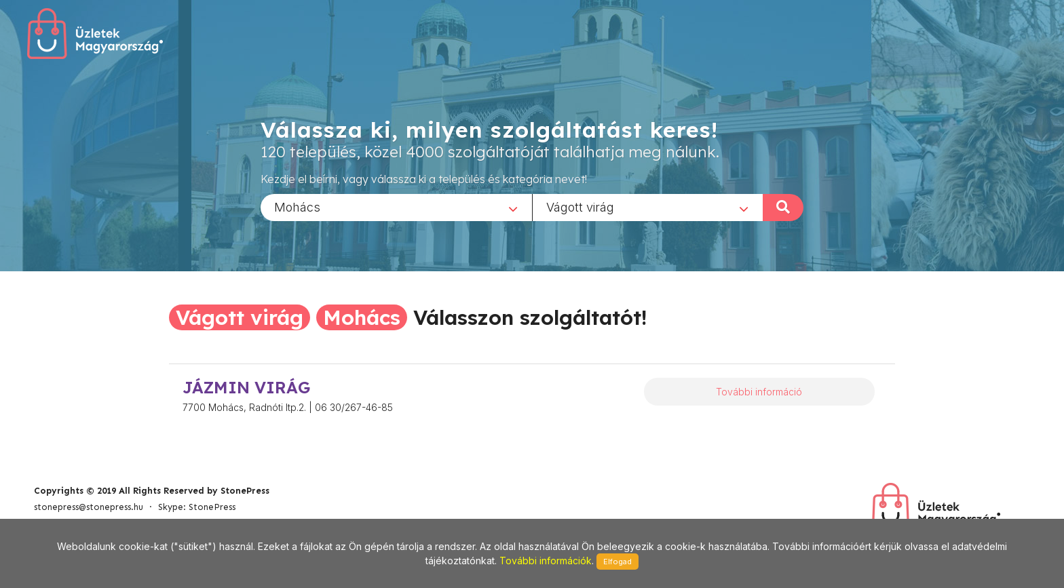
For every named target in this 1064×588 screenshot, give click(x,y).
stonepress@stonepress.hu (88, 507)
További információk (545, 560)
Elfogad (617, 561)
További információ (759, 391)
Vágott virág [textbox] (580, 206)
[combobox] (396, 206)
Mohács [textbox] (297, 206)
